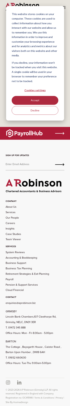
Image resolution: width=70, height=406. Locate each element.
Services (10, 212)
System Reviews (15, 252)
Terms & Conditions (44, 397)
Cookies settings (35, 90)
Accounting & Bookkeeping (21, 258)
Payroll (9, 279)
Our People (12, 218)
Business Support (16, 263)
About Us (11, 207)
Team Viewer (13, 239)
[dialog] (35, 63)
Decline (35, 110)
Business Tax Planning (19, 268)
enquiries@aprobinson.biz (21, 303)
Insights (10, 228)
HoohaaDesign (20, 402)
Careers (10, 223)
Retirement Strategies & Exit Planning (27, 274)
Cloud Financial (15, 290)
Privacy (59, 397)
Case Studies (13, 234)
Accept (35, 100)
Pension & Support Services (22, 285)
